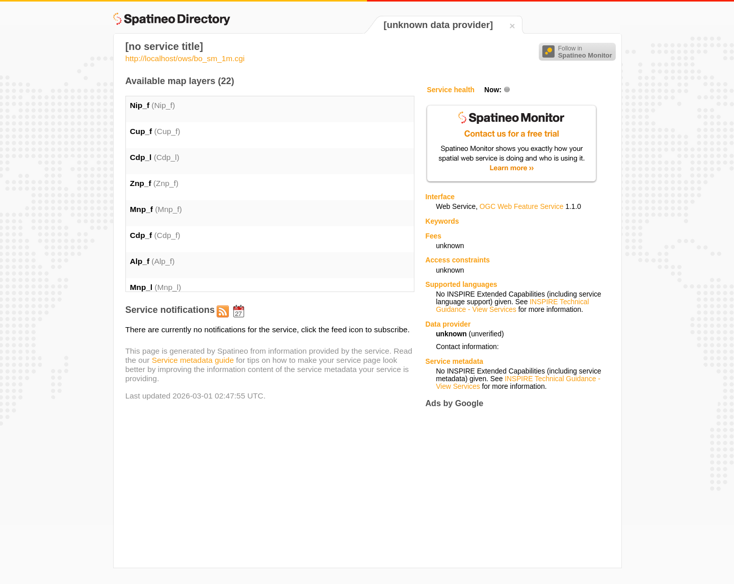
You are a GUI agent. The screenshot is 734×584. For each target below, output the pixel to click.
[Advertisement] (510, 487)
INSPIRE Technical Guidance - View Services (512, 305)
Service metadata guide (193, 360)
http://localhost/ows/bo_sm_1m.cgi (185, 58)
